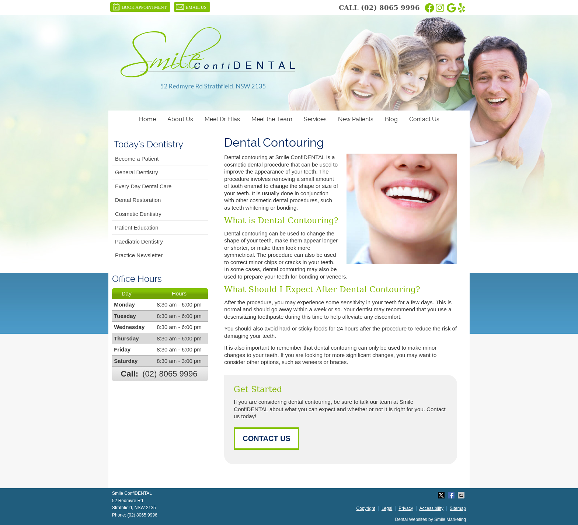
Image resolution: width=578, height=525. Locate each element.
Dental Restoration (138, 200)
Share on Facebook (452, 495)
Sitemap (458, 508)
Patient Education (137, 227)
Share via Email (462, 495)
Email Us (191, 7)
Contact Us (424, 119)
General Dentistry (136, 172)
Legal (387, 508)
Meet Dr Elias (222, 119)
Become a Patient (137, 158)
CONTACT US (266, 438)
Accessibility (431, 508)
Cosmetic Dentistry (138, 214)
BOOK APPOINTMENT (139, 7)
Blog (391, 119)
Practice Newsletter (139, 255)
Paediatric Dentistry (139, 241)
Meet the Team (271, 119)
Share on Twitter (442, 495)
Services (315, 119)
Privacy (405, 508)
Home (147, 119)
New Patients (355, 119)
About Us (180, 119)
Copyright (365, 508)
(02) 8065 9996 (390, 7)
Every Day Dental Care (143, 186)
